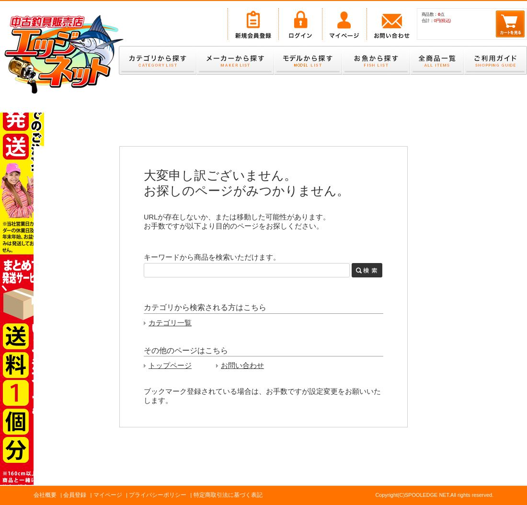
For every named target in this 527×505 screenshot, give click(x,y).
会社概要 (45, 495)
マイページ (107, 495)
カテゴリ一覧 (170, 323)
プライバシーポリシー (157, 495)
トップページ (170, 365)
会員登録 (74, 495)
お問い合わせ (242, 365)
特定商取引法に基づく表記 (228, 495)
